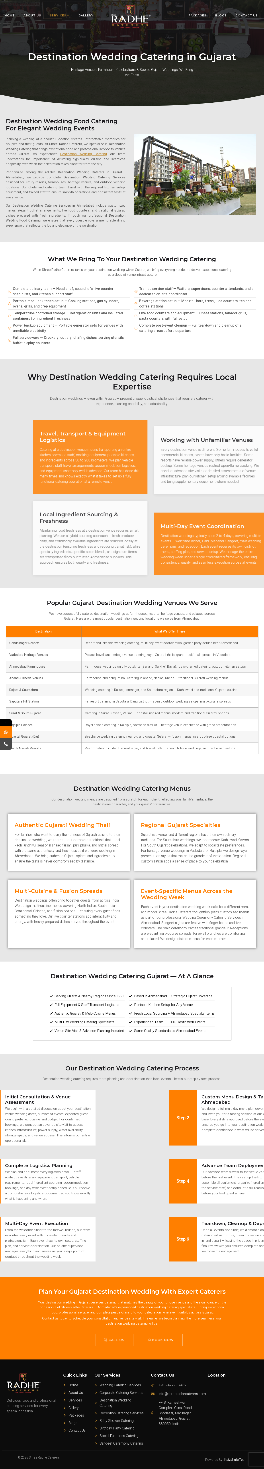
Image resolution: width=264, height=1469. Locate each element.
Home (10, 15)
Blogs (221, 15)
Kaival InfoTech (235, 1459)
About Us (32, 15)
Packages (197, 15)
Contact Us (246, 15)
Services (60, 15)
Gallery (85, 15)
